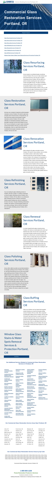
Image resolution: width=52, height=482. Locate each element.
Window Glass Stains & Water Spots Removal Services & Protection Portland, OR (22, 55)
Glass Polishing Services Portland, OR (12, 50)
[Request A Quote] (26, 32)
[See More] (16, 356)
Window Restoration (43, 394)
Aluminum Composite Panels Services (8, 371)
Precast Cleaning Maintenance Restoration (31, 404)
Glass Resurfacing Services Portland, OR (13, 38)
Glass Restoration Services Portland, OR (13, 40)
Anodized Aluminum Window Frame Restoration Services (8, 375)
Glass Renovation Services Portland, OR (13, 43)
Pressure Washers (31, 414)
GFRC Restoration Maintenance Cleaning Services (20, 390)
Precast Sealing (30, 407)
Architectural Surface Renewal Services (8, 380)
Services (29, 376)
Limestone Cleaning (31, 375)
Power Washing (30, 399)
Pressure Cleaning (31, 410)
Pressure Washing (42, 369)
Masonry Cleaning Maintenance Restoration (31, 383)
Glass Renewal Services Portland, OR (12, 48)
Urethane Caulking (42, 380)
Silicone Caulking (42, 373)
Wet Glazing (41, 390)
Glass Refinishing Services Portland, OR (13, 45)
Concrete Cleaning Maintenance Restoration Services (8, 409)
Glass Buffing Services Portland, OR (12, 52)
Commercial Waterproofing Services (7, 405)
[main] (24, 17)
